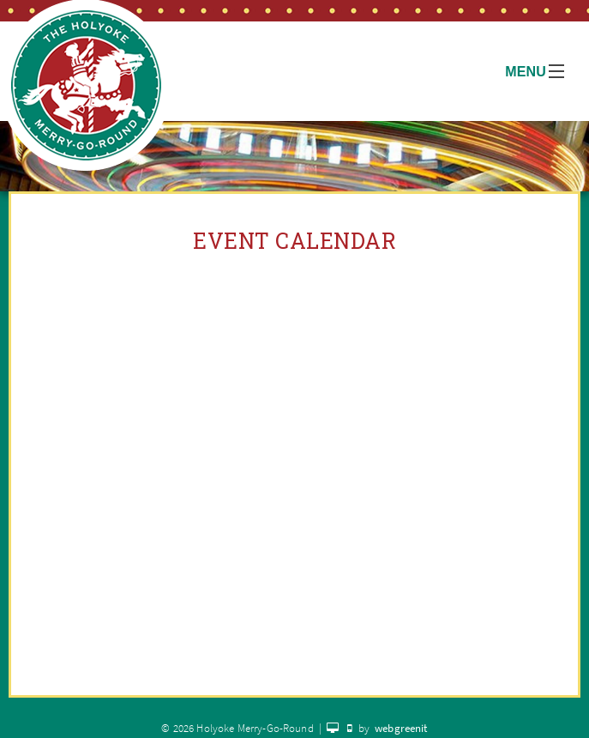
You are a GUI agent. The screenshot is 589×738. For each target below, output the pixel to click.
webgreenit (401, 728)
